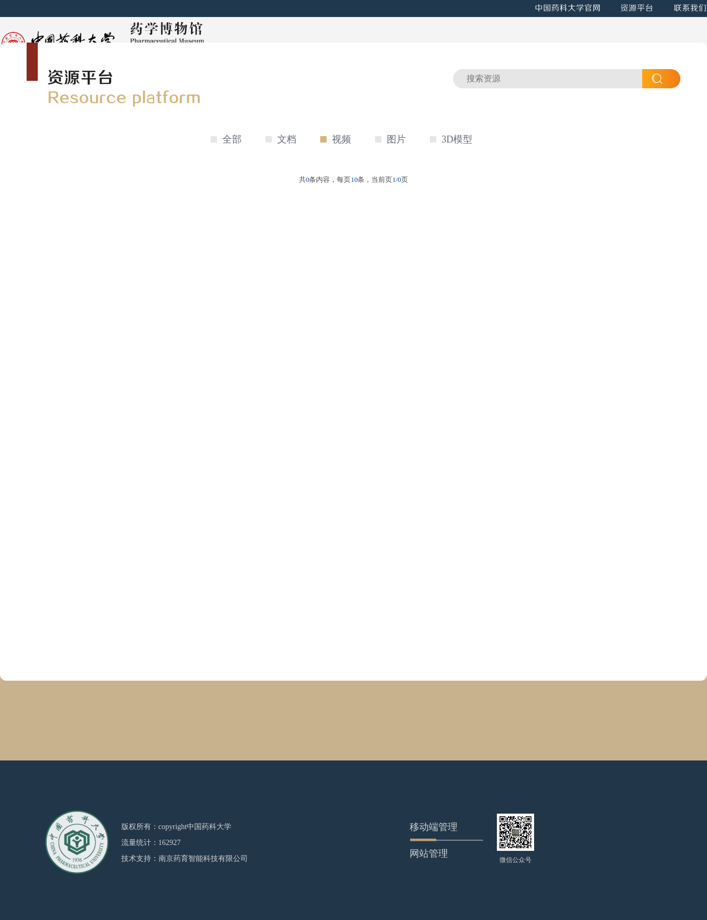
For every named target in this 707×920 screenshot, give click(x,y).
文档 (286, 139)
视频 (341, 139)
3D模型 (457, 139)
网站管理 (429, 853)
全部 (232, 139)
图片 (396, 139)
